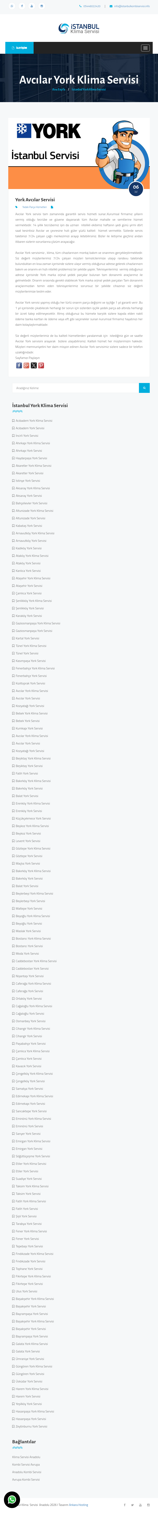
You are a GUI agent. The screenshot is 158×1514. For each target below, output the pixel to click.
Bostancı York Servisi (28, 946)
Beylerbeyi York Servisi (29, 901)
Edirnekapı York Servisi (29, 1103)
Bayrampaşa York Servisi (31, 1313)
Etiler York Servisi (26, 1171)
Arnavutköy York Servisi (30, 540)
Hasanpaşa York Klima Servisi (34, 1411)
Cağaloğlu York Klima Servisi (33, 1006)
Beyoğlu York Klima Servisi (32, 916)
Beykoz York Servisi (27, 833)
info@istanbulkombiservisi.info (130, 6)
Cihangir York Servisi (28, 1036)
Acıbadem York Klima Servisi (33, 420)
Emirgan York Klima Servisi (32, 1141)
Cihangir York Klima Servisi (32, 1028)
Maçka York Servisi (27, 863)
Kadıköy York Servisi (28, 548)
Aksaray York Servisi (28, 495)
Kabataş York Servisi (28, 525)
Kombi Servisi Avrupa (26, 1464)
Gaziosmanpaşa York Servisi (33, 630)
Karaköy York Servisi (28, 615)
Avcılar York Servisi (27, 698)
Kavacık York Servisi (27, 1066)
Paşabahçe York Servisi (30, 1043)
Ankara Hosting (78, 1505)
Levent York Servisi (27, 840)
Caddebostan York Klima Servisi (35, 961)
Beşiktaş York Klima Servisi (32, 758)
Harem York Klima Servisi (31, 1388)
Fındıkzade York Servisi (29, 1261)
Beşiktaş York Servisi (28, 765)
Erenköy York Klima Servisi (32, 803)
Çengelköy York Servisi (29, 1081)
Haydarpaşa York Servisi (30, 458)
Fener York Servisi (26, 1238)
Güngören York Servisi (29, 1373)
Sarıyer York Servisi (27, 1133)
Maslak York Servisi (27, 931)
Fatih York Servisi (26, 773)
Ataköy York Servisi (27, 563)
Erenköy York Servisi (28, 810)
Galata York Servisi (27, 1351)
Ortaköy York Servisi (28, 998)
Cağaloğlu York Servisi (29, 1013)
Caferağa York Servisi (28, 991)
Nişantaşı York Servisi (29, 976)
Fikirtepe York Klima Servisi (32, 1276)
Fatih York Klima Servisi (30, 1201)
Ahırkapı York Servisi (28, 450)
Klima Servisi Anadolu (26, 1457)
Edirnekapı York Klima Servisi (33, 1096)
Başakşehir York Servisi (30, 1306)
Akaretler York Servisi (28, 473)
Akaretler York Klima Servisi (32, 465)
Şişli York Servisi (25, 1216)
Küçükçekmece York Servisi (32, 818)
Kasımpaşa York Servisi (30, 660)
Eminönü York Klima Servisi (32, 1118)
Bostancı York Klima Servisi (32, 938)
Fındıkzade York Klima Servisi (33, 1253)
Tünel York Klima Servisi (30, 645)
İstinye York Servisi (27, 480)
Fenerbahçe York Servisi (30, 675)
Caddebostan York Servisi (31, 968)
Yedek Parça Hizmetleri (34, 207)
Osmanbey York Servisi (30, 1021)
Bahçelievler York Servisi (30, 503)
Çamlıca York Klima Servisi (32, 1051)
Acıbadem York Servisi (29, 428)
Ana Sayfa (58, 89)
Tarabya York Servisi (28, 1223)
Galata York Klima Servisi (31, 1343)
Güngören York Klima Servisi (33, 1366)
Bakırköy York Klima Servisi (32, 780)
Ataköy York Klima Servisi (31, 555)
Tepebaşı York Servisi (28, 1246)
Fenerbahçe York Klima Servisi (34, 668)
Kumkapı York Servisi (28, 728)
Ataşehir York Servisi (28, 585)
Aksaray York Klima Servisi (32, 488)
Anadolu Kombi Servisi (26, 1472)
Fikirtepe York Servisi (28, 1283)
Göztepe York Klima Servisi (32, 848)
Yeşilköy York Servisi (28, 1403)
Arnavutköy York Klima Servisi (34, 533)
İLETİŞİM (19, 48)
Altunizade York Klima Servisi (33, 510)
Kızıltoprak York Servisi (29, 683)
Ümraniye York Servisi (29, 1358)
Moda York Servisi (26, 953)
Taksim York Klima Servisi (31, 1186)
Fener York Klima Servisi (30, 1231)
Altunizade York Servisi (29, 518)
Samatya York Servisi (28, 1088)
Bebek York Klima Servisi (31, 713)
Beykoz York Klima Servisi (31, 825)
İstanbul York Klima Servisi (89, 89)
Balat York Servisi (26, 795)
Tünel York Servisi (26, 653)
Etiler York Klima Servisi (30, 1163)
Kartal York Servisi (26, 638)
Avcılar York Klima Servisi (31, 690)
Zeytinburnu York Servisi (30, 1426)
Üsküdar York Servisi (28, 1381)
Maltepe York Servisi (28, 908)
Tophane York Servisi (28, 1268)
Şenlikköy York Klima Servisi (33, 600)
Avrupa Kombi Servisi (26, 1479)
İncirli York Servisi (26, 435)
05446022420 (89, 6)
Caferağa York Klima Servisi (32, 983)
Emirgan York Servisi (28, 1148)
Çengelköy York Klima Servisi (33, 1073)
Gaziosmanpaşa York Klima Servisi (37, 623)
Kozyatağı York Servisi (29, 705)
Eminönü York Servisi (28, 1126)
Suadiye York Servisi (28, 1178)
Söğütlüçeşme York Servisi (32, 1156)
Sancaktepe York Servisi (30, 1111)
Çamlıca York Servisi (28, 593)
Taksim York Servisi (27, 1193)
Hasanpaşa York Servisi (30, 1418)
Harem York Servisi (27, 1396)
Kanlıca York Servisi (27, 570)
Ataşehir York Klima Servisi (32, 578)
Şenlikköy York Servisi (29, 608)
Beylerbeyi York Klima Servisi (33, 893)
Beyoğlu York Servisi (28, 923)
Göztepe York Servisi (28, 855)
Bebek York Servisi (27, 720)
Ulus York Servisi (25, 1291)
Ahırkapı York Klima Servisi (32, 443)
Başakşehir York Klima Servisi (34, 1298)
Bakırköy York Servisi (28, 788)
